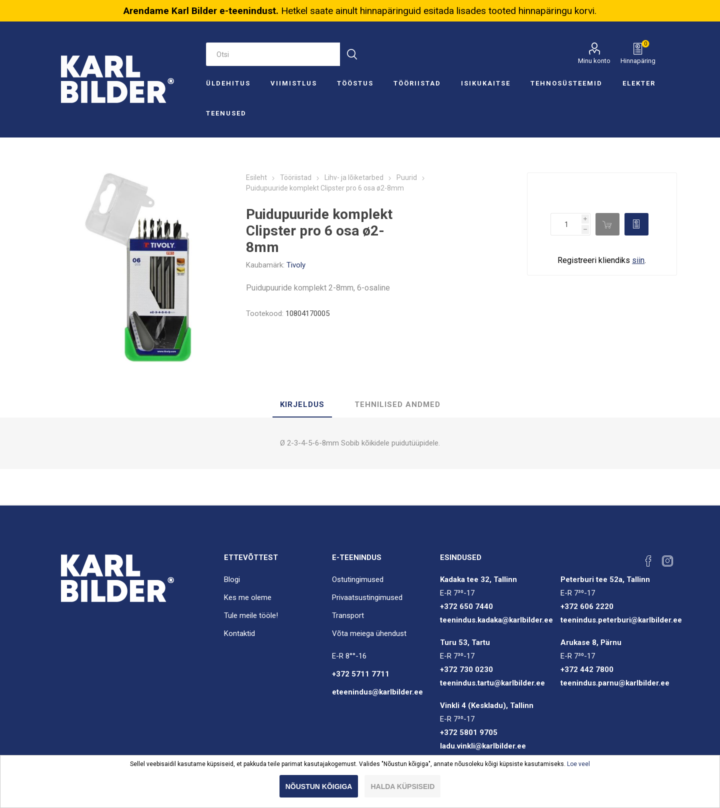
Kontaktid (239, 633)
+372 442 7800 (587, 669)
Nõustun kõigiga (319, 786)
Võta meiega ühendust (369, 633)
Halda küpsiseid (402, 786)
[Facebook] (648, 561)
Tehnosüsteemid (566, 83)
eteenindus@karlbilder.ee (377, 692)
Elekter (639, 83)
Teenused (226, 113)
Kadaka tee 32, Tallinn (478, 579)
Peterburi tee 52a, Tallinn (605, 579)
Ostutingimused (358, 579)
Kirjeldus (302, 404)
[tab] (302, 405)
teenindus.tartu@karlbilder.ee (492, 683)
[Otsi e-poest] (273, 54)
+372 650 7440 (466, 606)
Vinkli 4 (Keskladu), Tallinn (487, 705)
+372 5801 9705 (469, 732)
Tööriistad (417, 83)
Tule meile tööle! (251, 615)
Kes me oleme (248, 597)
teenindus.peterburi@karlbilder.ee (621, 620)
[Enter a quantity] (566, 224)
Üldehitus (228, 83)
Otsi (352, 54)
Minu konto (594, 60)
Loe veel (578, 764)
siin (638, 260)
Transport (348, 615)
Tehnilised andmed (397, 404)
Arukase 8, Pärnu (591, 642)
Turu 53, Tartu (465, 642)
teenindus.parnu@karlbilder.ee (615, 683)
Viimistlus (293, 83)
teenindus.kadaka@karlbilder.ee (496, 620)
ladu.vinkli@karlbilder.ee (483, 746)
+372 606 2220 (587, 606)
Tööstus (355, 83)
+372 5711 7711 (361, 674)
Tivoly (296, 265)
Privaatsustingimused (367, 597)
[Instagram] (668, 561)
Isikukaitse (485, 83)
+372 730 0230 (466, 669)
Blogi (232, 579)
